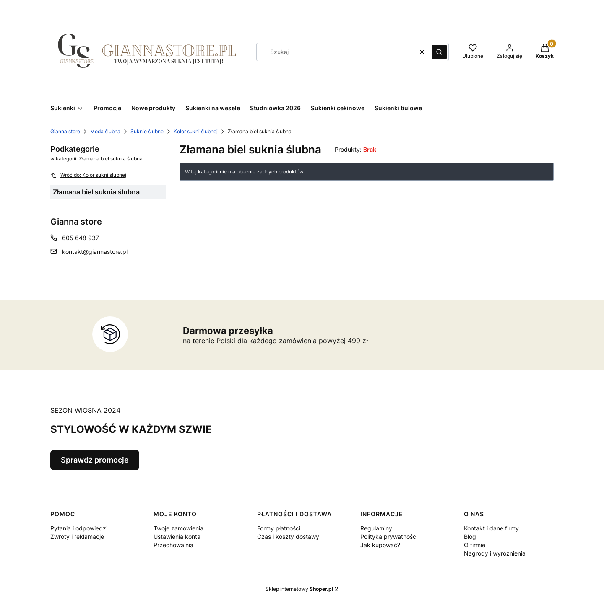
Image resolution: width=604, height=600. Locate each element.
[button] (439, 52)
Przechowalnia (173, 544)
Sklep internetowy (299, 589)
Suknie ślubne (147, 131)
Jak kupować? (380, 544)
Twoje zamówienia (178, 528)
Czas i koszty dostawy (288, 536)
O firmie (474, 544)
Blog (470, 536)
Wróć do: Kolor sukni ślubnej (88, 175)
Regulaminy (376, 528)
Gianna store (65, 131)
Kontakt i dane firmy (491, 528)
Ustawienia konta (177, 536)
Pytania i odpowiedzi (78, 528)
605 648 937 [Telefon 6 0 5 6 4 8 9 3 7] (80, 237)
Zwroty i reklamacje (77, 536)
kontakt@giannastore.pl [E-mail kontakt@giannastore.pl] (95, 251)
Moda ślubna (105, 131)
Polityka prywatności (388, 536)
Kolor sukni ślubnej (196, 131)
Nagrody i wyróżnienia (495, 553)
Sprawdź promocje (95, 459)
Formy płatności (278, 528)
